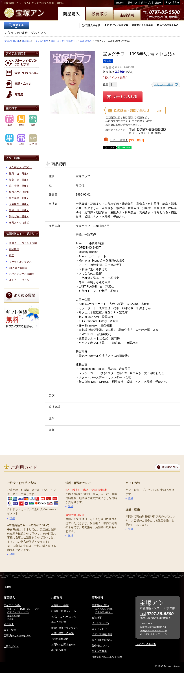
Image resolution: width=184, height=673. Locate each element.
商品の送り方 (58, 622)
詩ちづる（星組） (19, 216)
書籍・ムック (57, 41)
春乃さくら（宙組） (20, 222)
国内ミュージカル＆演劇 (23, 243)
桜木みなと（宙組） (20, 191)
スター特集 (10, 629)
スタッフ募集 (99, 651)
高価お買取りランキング (65, 627)
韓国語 (158, 2)
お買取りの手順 (60, 605)
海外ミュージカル (19, 280)
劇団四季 (14, 249)
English (120, 2)
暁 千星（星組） (19, 185)
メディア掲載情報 (102, 634)
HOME (8, 587)
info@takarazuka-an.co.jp (153, 630)
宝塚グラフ (71, 41)
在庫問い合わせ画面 (142, 25)
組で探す (9, 624)
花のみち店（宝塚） (105, 609)
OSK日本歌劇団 (18, 267)
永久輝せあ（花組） (20, 167)
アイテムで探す (40, 41)
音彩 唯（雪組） (19, 210)
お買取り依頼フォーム (63, 611)
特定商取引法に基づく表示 (107, 656)
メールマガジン (100, 623)
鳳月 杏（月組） (19, 173)
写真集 (10, 619)
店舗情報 (97, 597)
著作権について (100, 645)
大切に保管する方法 (62, 633)
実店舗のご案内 (100, 605)
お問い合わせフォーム (155, 634)
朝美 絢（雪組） (19, 179)
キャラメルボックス (20, 261)
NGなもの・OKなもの (63, 616)
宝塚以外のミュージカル (17, 635)
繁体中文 (132, 2)
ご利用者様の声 (60, 638)
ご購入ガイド (92, 25)
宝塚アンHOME (12, 41)
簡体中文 (146, 2)
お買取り (56, 597)
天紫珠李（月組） (19, 204)
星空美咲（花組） (19, 198)
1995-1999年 (86, 41)
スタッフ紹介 (99, 628)
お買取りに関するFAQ (63, 644)
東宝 (11, 255)
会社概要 (97, 617)
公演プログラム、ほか (18, 612)
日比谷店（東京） (104, 612)
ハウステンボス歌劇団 (21, 273)
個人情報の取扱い (102, 640)
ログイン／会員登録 (117, 25)
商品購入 (26, 41)
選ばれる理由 (58, 650)
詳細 (12, 518)
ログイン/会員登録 (145, 644)
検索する (16, 25)
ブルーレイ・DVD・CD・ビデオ (23, 609)
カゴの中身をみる (169, 25)
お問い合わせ (171, 2)
